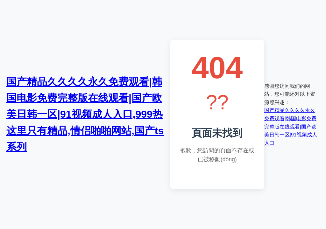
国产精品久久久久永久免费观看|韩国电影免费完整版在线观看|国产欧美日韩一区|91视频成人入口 (290, 126)
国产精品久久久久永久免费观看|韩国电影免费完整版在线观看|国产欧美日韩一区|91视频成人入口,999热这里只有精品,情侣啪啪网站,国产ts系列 (85, 114)
